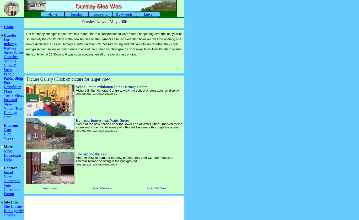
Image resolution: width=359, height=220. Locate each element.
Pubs (7, 83)
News (8, 151)
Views (8, 138)
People (9, 74)
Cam (7, 130)
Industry (10, 44)
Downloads (12, 155)
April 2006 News (156, 188)
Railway (10, 48)
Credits (9, 215)
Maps (8, 91)
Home (9, 27)
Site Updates (13, 206)
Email (8, 172)
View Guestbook (12, 179)
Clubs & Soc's (10, 67)
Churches (11, 57)
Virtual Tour (13, 108)
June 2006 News (102, 188)
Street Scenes (14, 52)
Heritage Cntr (10, 115)
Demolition (12, 87)
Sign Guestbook (12, 187)
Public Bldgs (13, 78)
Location (10, 40)
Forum (9, 194)
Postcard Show (10, 102)
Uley (7, 134)
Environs (11, 125)
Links (8, 160)
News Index (50, 188)
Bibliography (14, 211)
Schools (10, 61)
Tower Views (14, 96)
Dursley (10, 35)
